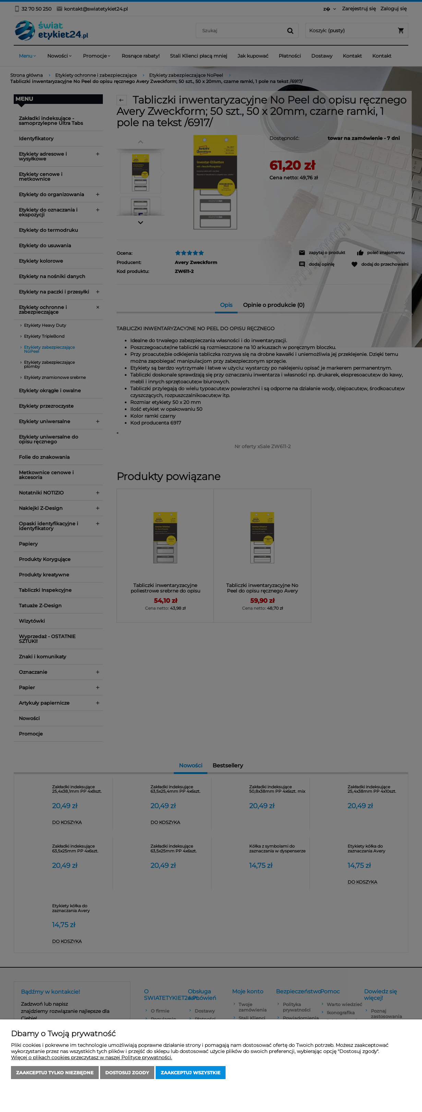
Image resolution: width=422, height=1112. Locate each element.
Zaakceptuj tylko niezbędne (55, 1072)
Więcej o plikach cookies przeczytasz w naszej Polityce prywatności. (91, 1057)
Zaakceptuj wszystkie (190, 1072)
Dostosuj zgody (127, 1072)
